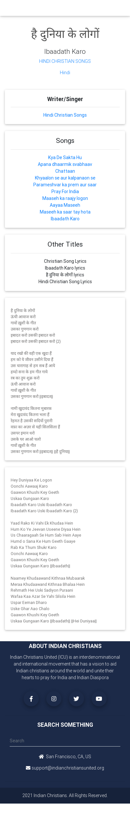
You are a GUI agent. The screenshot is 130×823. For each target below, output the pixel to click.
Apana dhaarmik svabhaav (65, 164)
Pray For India (65, 191)
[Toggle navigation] (117, 8)
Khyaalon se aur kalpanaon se (65, 178)
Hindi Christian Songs (65, 61)
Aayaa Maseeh (65, 205)
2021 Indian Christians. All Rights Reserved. (65, 795)
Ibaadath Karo (65, 219)
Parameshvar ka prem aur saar (65, 185)
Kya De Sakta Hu (65, 157)
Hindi (65, 72)
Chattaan (65, 171)
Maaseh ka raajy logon (65, 198)
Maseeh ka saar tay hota (65, 212)
